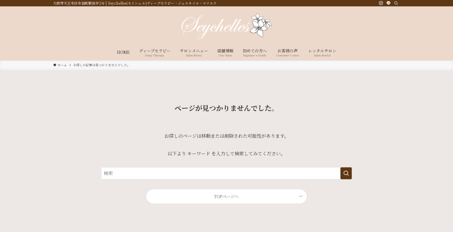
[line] (388, 3)
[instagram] (381, 3)
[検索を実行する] (346, 173)
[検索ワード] (226, 173)
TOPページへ (226, 196)
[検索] (396, 3)
